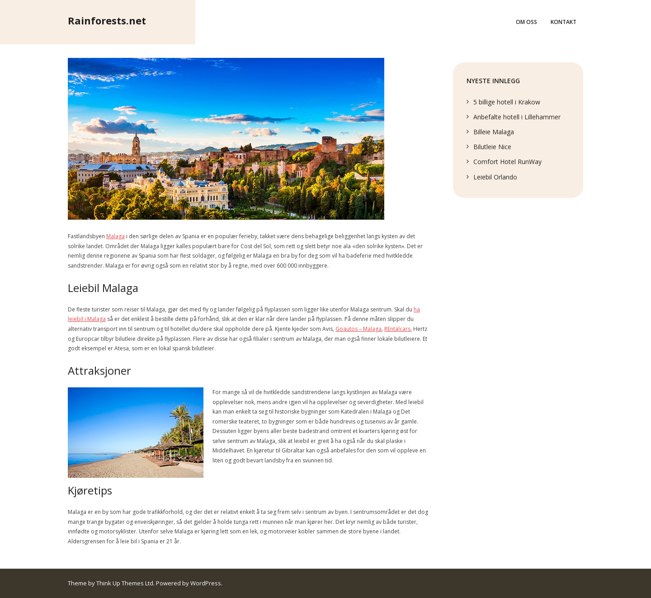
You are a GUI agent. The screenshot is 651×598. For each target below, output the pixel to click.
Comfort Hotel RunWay (507, 161)
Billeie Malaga (493, 131)
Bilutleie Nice (492, 146)
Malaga (115, 236)
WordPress (205, 583)
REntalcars (397, 329)
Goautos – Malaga (358, 329)
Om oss (526, 22)
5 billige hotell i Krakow (506, 102)
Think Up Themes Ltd (124, 583)
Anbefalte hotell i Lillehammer (517, 117)
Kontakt (563, 22)
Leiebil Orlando (495, 177)
